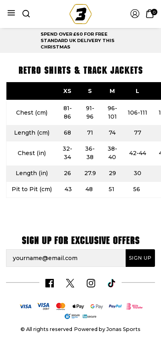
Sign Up (140, 258)
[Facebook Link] (49, 283)
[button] (25, 14)
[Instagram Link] (91, 283)
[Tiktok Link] (111, 283)
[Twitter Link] (70, 283)
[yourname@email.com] (66, 258)
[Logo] (80, 13)
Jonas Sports (123, 329)
